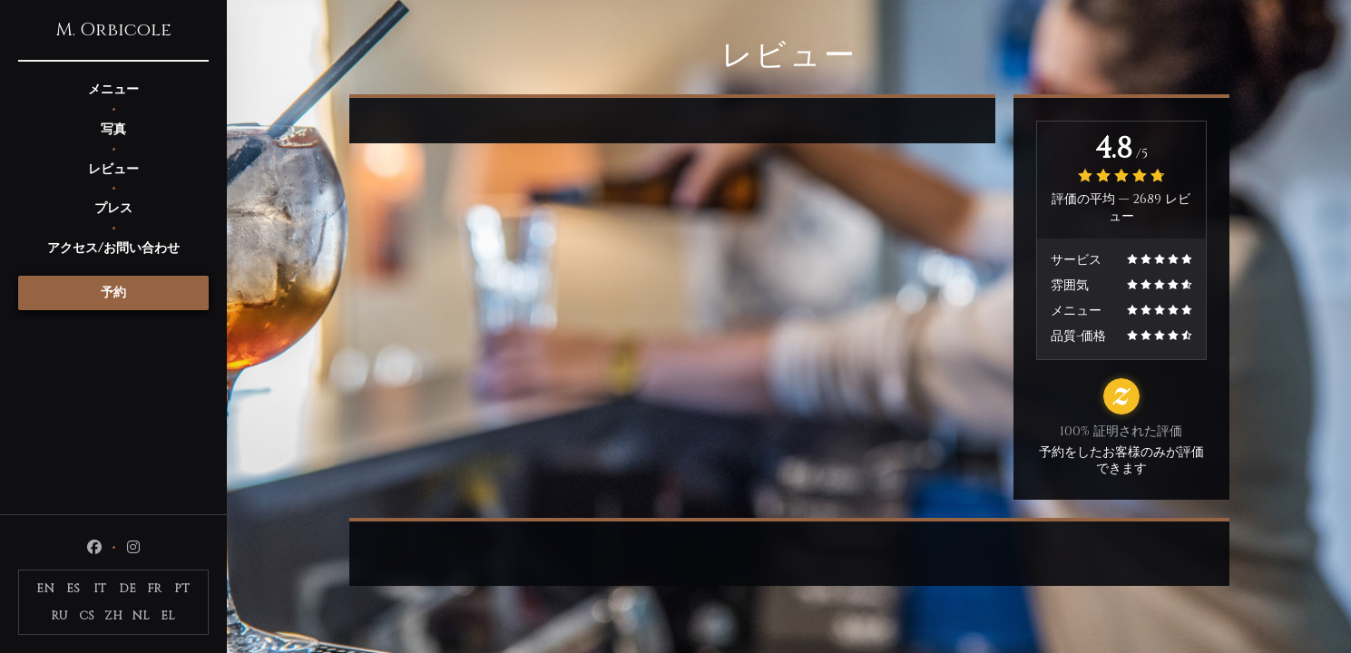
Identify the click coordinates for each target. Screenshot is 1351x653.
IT (99, 588)
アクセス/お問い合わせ (113, 248)
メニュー (113, 89)
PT (182, 588)
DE (127, 588)
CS (86, 616)
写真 (113, 129)
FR (154, 588)
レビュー (113, 169)
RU (59, 616)
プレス (113, 208)
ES (73, 588)
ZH (113, 616)
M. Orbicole (113, 30)
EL (168, 616)
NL (141, 616)
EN (45, 588)
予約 (113, 292)
